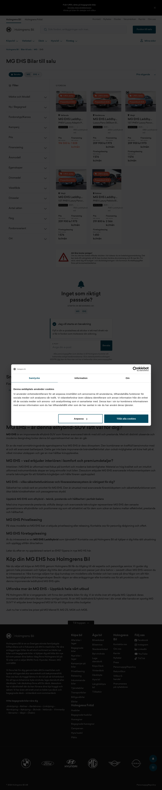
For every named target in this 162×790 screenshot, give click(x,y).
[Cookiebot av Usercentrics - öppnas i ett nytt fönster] (135, 369)
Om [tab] (128, 378)
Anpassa (80, 418)
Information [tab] (81, 378)
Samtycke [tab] (34, 378)
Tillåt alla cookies (126, 418)
